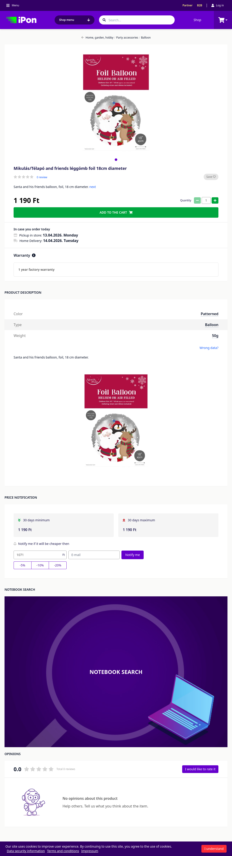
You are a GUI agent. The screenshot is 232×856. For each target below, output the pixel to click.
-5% (22, 565)
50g (215, 335)
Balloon (145, 37)
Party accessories (126, 37)
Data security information (26, 851)
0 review (42, 177)
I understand (214, 848)
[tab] (116, 159)
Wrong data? (209, 348)
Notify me (132, 555)
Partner (187, 5)
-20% (57, 565)
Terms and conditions (63, 851)
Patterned (209, 313)
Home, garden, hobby (97, 37)
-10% (40, 565)
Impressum (89, 851)
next (92, 187)
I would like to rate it (200, 769)
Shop (197, 20)
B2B (199, 5)
